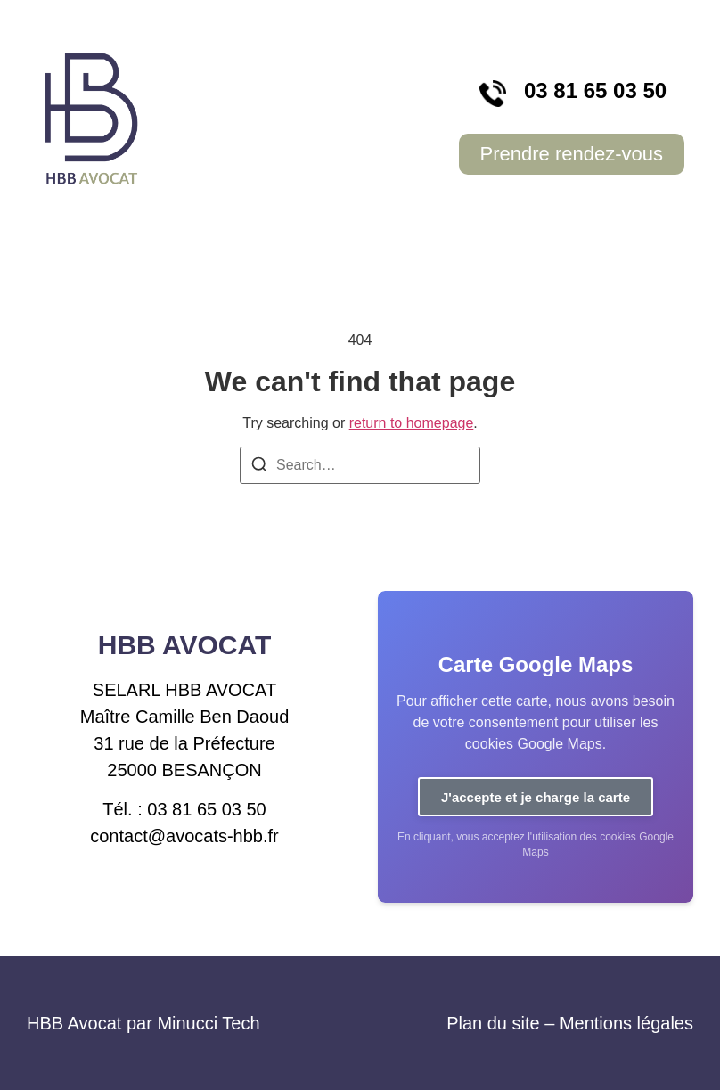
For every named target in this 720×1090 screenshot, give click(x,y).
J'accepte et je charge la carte (535, 797)
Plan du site (493, 1023)
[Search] (259, 467)
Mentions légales (626, 1023)
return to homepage (411, 422)
